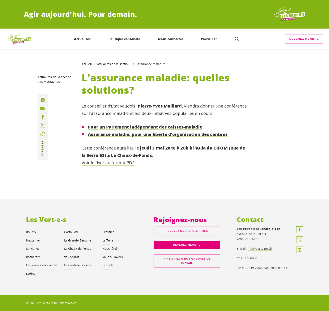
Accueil (87, 64)
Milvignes (32, 249)
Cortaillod (71, 232)
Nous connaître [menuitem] (170, 39)
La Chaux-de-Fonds (77, 249)
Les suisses (78, 265)
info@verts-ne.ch (260, 249)
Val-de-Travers (112, 257)
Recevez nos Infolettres (187, 231)
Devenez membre (304, 38)
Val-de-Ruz (71, 257)
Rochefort (33, 257)
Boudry (31, 232)
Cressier (108, 232)
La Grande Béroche (77, 240)
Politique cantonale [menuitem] (124, 39)
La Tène (107, 240)
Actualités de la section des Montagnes (113, 64)
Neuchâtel (109, 249)
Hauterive (33, 240)
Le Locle (108, 265)
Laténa (30, 274)
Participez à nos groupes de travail (187, 261)
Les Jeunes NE (41, 265)
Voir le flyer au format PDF (108, 162)
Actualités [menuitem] (82, 39)
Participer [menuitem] (209, 39)
